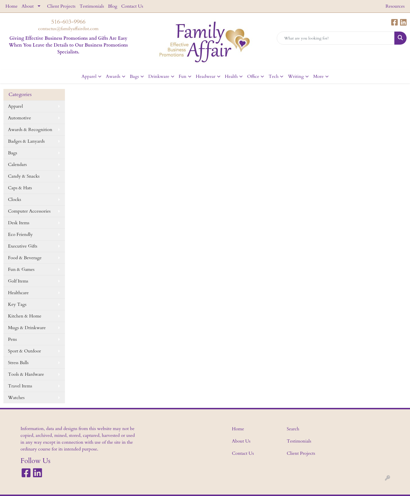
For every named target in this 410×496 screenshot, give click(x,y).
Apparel (15, 106)
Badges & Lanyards (26, 141)
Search (293, 429)
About (28, 6)
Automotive (19, 118)
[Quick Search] (336, 38)
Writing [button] (296, 76)
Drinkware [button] (158, 76)
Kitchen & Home (24, 316)
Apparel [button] (89, 76)
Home (11, 6)
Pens (12, 339)
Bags (12, 153)
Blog (112, 6)
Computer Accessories (29, 211)
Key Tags (17, 304)
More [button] (318, 76)
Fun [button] (182, 76)
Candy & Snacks (24, 176)
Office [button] (253, 76)
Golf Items (18, 281)
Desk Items (18, 223)
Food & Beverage (25, 258)
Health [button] (231, 76)
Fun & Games (21, 269)
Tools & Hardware (26, 374)
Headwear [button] (206, 76)
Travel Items (20, 386)
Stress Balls (18, 363)
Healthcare (18, 293)
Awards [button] (113, 76)
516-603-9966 (68, 22)
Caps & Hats (20, 188)
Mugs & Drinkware (27, 328)
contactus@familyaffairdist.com (68, 29)
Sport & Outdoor (24, 351)
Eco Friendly (20, 234)
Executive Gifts (22, 246)
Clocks (14, 199)
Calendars (17, 164)
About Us (241, 441)
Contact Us (132, 6)
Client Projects (61, 6)
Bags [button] (134, 76)
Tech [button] (273, 76)
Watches (16, 398)
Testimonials (91, 6)
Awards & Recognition (30, 129)
